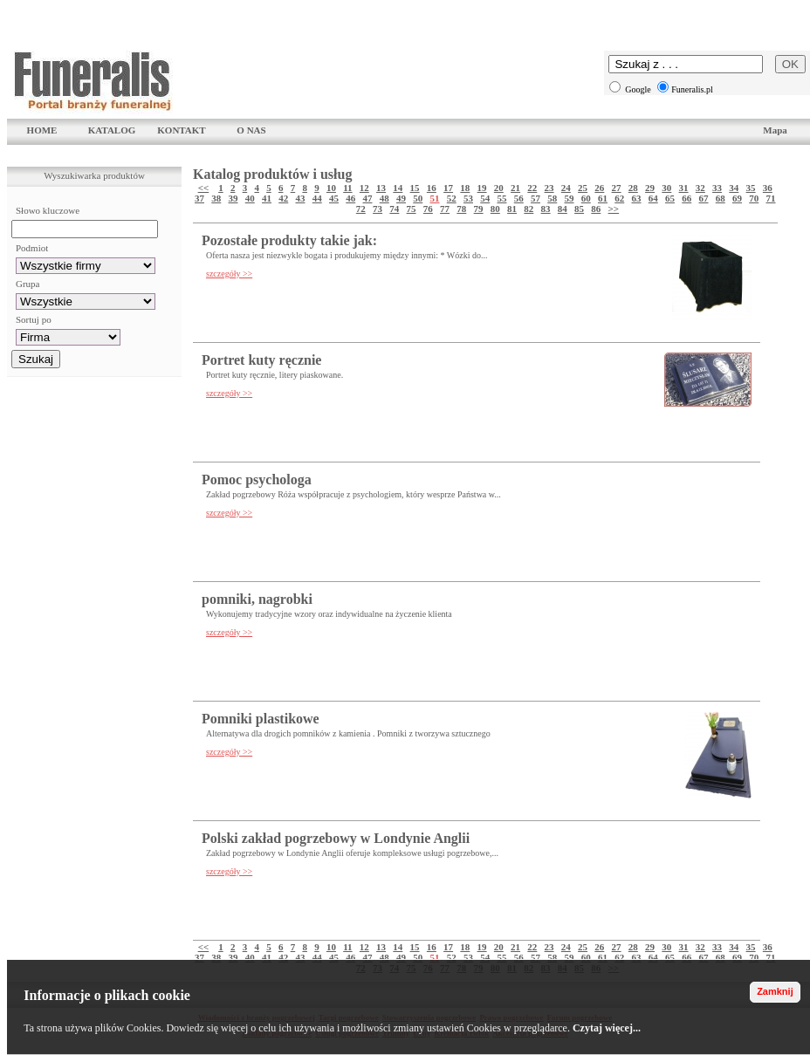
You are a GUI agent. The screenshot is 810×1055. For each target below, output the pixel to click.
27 (616, 187)
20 (499, 187)
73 (377, 208)
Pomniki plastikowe (260, 718)
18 (465, 187)
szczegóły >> (229, 273)
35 (751, 187)
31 (684, 187)
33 (717, 187)
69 (737, 198)
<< (203, 187)
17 (448, 187)
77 (445, 208)
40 (250, 198)
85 (579, 208)
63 (637, 198)
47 (368, 198)
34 (733, 187)
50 (417, 198)
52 (451, 198)
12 (364, 187)
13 (381, 187)
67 (704, 198)
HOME (42, 130)
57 (535, 198)
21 (515, 187)
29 (650, 187)
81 (512, 208)
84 (562, 208)
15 (415, 187)
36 (767, 187)
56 (519, 198)
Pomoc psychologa (257, 479)
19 (482, 187)
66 (686, 198)
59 (569, 198)
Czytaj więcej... (607, 1028)
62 (619, 198)
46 (350, 198)
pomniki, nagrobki (257, 599)
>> (614, 208)
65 (670, 198)
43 (300, 198)
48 (384, 198)
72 (361, 208)
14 (397, 187)
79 (479, 208)
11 (347, 187)
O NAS (251, 130)
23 (549, 187)
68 (720, 198)
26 (599, 187)
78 (461, 208)
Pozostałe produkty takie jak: (289, 240)
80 (495, 208)
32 (700, 187)
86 (596, 208)
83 (546, 208)
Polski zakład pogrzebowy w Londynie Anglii (336, 838)
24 (566, 187)
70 (754, 198)
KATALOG (112, 130)
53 (468, 198)
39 (233, 198)
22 (532, 187)
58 (552, 198)
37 (199, 198)
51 (435, 198)
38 (216, 198)
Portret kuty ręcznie (261, 360)
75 (411, 208)
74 (394, 208)
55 (502, 198)
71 (771, 198)
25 (582, 187)
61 (603, 198)
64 (653, 198)
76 (428, 208)
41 (266, 198)
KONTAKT (181, 130)
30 (666, 187)
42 (283, 198)
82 (528, 208)
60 (586, 198)
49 (401, 198)
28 (633, 187)
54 (485, 198)
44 (317, 198)
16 (431, 187)
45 (334, 198)
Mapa (775, 130)
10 (331, 187)
